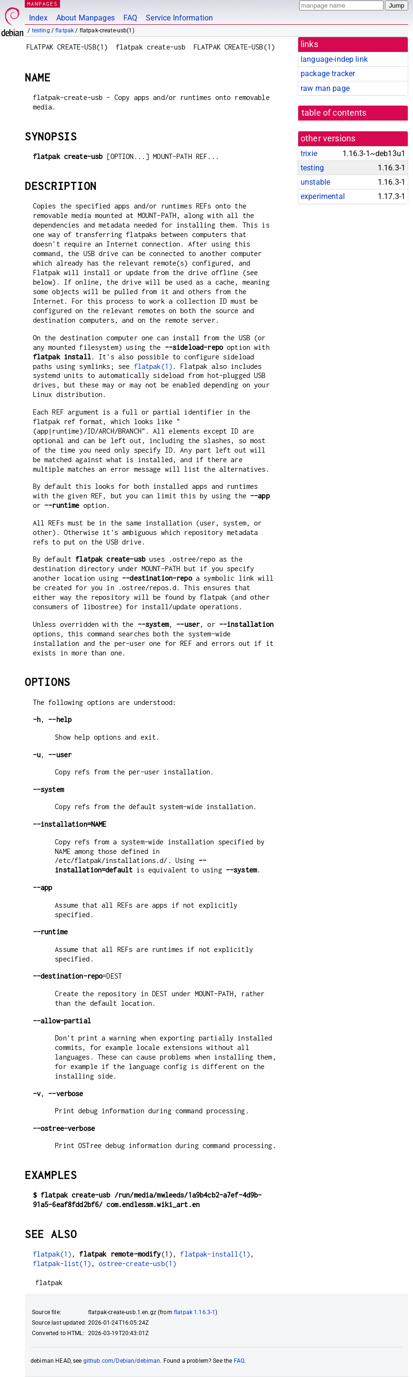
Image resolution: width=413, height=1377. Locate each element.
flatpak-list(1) (62, 1263)
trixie (309, 153)
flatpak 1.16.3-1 (194, 1312)
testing (41, 30)
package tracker (328, 73)
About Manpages (85, 17)
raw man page (325, 88)
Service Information (179, 17)
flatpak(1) (153, 366)
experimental (323, 196)
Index (38, 17)
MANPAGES (42, 3)
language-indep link (334, 59)
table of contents (334, 113)
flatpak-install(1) (215, 1254)
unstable (315, 182)
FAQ (130, 17)
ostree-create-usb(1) (137, 1263)
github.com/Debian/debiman (122, 1360)
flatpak (64, 30)
